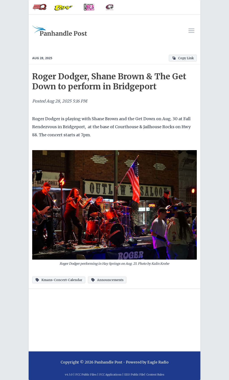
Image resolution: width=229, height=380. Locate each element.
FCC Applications (110, 374)
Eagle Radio (158, 362)
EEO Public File (134, 374)
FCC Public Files (86, 374)
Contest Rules (155, 374)
